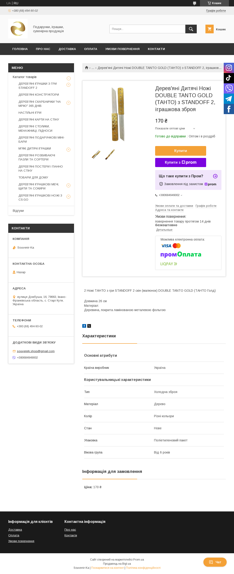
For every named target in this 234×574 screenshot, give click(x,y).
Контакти (156, 49)
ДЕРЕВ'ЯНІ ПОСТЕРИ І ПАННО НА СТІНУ (41, 168)
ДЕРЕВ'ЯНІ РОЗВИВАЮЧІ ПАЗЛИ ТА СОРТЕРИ (37, 157)
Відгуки (18, 210)
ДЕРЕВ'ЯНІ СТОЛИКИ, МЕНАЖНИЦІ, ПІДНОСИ (35, 128)
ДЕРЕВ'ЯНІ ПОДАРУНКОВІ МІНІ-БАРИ (42, 139)
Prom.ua (138, 559)
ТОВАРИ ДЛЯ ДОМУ (33, 177)
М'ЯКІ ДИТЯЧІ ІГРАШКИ (35, 148)
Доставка (67, 49)
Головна (20, 49)
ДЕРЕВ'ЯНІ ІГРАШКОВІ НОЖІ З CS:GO (40, 197)
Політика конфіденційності (143, 567)
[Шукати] (191, 29)
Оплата (90, 49)
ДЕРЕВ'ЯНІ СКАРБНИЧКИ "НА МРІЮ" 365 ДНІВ (40, 103)
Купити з (180, 162)
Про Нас (43, 49)
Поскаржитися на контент (107, 567)
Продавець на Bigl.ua (117, 563)
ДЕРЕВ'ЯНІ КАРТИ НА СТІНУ (39, 119)
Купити (180, 151)
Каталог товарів (25, 77)
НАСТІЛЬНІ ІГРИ (30, 112)
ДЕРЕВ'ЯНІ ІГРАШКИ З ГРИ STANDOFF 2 (38, 85)
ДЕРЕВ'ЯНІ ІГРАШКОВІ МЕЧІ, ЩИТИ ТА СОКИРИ (39, 186)
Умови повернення (122, 49)
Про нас (70, 529)
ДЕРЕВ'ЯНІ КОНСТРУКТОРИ (39, 94)
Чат (215, 562)
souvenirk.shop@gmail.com (36, 351)
